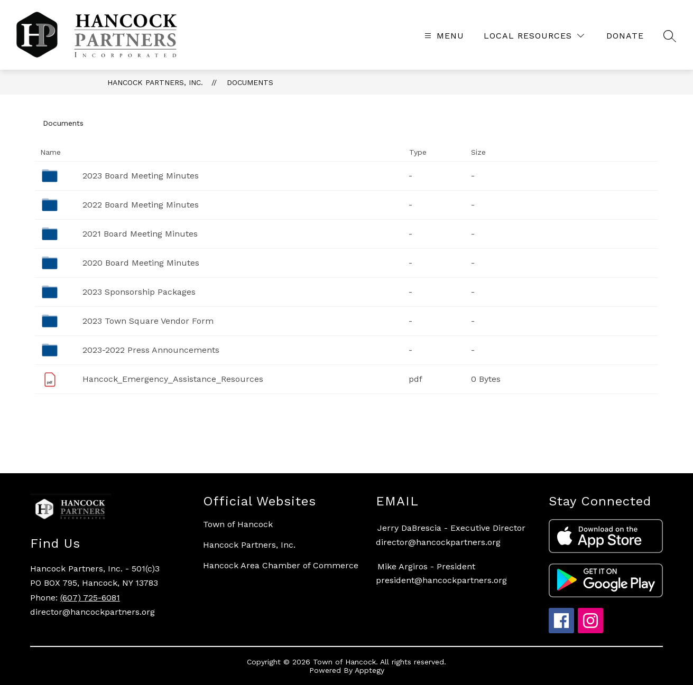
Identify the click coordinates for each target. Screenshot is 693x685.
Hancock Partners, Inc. (155, 82)
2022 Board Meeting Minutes (140, 205)
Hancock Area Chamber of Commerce (280, 565)
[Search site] (669, 36)
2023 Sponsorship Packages (139, 292)
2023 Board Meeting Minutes (140, 176)
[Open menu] (443, 35)
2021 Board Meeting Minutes (140, 234)
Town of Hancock (238, 524)
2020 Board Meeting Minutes (140, 263)
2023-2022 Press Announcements (150, 350)
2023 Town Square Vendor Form (148, 321)
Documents (250, 82)
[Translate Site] (625, 35)
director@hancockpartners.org (438, 542)
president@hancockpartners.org (441, 580)
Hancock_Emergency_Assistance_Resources (172, 379)
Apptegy (369, 670)
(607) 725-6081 (90, 598)
